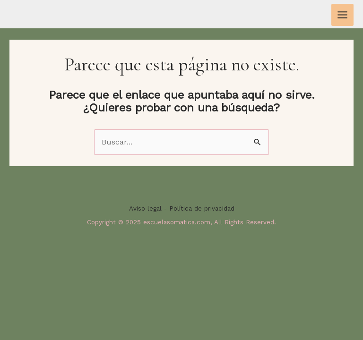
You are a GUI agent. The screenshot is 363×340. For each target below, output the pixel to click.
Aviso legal (145, 208)
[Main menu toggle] (342, 15)
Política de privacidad (201, 208)
